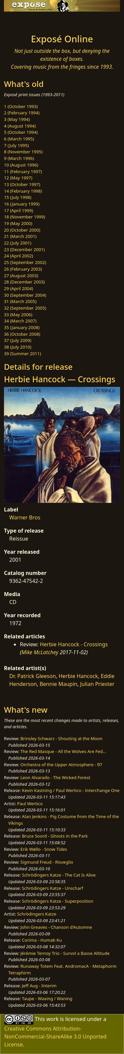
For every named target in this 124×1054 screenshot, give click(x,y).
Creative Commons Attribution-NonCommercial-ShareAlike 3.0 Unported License (55, 1036)
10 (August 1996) (21, 165)
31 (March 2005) (20, 301)
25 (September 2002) (25, 262)
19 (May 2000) (18, 223)
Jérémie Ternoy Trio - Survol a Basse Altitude (65, 953)
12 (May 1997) (18, 178)
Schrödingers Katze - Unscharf (52, 888)
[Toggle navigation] (21, 20)
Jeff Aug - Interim (39, 986)
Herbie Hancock (78, 676)
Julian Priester (97, 684)
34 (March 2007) (20, 321)
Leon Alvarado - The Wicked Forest (55, 777)
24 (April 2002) (18, 256)
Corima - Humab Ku (42, 940)
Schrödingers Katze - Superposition (57, 901)
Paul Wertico (30, 804)
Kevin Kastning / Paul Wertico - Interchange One (70, 790)
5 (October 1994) (21, 132)
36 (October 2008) (22, 334)
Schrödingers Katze (37, 914)
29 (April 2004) (18, 288)
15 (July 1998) (17, 197)
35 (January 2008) (21, 327)
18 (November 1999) (24, 217)
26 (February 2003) (23, 269)
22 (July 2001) (17, 243)
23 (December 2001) (24, 249)
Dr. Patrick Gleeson (32, 676)
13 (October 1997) (22, 184)
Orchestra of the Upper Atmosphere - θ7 (62, 765)
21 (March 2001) (20, 236)
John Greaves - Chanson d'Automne (56, 927)
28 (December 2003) (24, 282)
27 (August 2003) (21, 276)
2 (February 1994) (21, 113)
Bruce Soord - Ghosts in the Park (55, 836)
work (52, 1019)
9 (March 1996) (19, 158)
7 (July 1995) (16, 145)
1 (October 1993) (21, 106)
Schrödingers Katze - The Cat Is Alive (59, 875)
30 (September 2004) (25, 295)
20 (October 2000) (22, 230)
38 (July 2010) (17, 347)
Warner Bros (24, 517)
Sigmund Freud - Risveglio (47, 862)
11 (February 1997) (23, 171)
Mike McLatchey (40, 652)
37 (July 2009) (17, 340)
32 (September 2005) (25, 308)
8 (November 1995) (23, 152)
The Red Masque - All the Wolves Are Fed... (63, 751)
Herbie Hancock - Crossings (74, 644)
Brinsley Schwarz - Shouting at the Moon (62, 738)
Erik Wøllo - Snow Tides (44, 849)
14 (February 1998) (23, 191)
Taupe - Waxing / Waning (47, 998)
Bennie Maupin (58, 684)
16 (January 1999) (21, 204)
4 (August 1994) (20, 126)
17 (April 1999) (18, 210)
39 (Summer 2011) (22, 354)
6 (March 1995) (19, 139)
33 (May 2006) (18, 315)
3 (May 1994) (17, 119)
